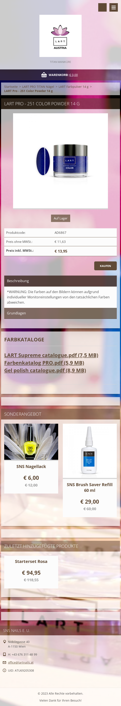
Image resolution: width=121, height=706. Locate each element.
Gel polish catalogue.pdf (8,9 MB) (45, 370)
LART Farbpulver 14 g (74, 87)
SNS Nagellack (31, 466)
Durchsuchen (102, 7)
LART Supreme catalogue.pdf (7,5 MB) (51, 355)
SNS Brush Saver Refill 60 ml (90, 487)
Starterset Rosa (31, 561)
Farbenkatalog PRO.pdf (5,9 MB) (44, 362)
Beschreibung (18, 281)
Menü (113, 7)
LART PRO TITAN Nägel (38, 87)
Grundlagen (16, 313)
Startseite (11, 87)
